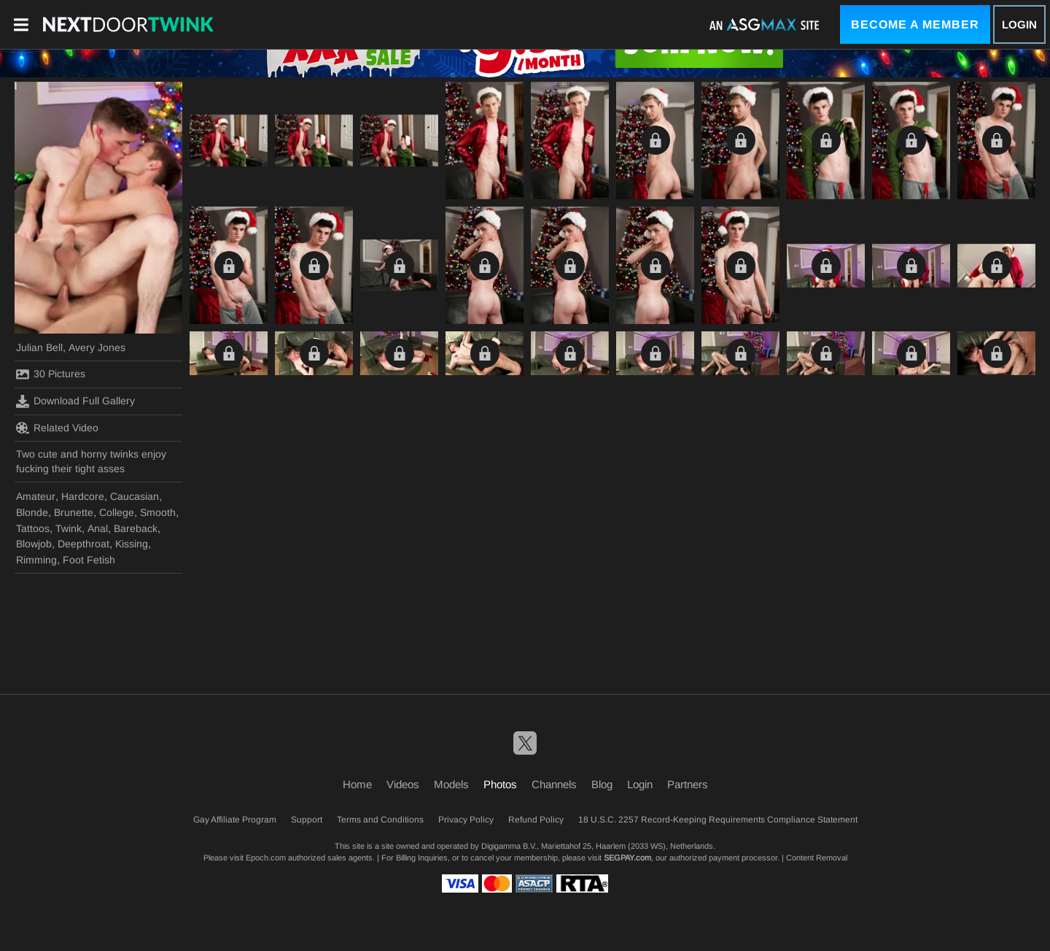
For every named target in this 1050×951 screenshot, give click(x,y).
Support (306, 820)
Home (357, 784)
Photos (500, 784)
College (116, 512)
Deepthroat (83, 544)
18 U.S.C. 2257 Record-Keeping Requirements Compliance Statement (718, 820)
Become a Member (915, 24)
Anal (98, 528)
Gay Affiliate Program (234, 820)
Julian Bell (39, 347)
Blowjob (34, 544)
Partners (687, 784)
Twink (68, 528)
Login (1019, 24)
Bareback (136, 528)
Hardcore (82, 496)
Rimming (36, 560)
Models (451, 784)
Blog (601, 784)
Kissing (131, 544)
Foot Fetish (89, 560)
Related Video (57, 427)
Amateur (35, 496)
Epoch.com (266, 857)
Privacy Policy (466, 820)
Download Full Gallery (75, 401)
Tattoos (33, 528)
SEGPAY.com (627, 857)
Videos (402, 784)
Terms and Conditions (380, 820)
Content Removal (816, 857)
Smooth (158, 512)
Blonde (32, 512)
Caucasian (134, 496)
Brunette (73, 512)
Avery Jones (97, 347)
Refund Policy (536, 820)
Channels (554, 784)
